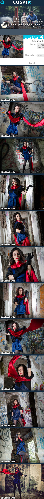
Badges (25, 20)
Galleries (33, 20)
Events (40, 20)
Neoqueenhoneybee (24, 25)
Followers (17, 20)
